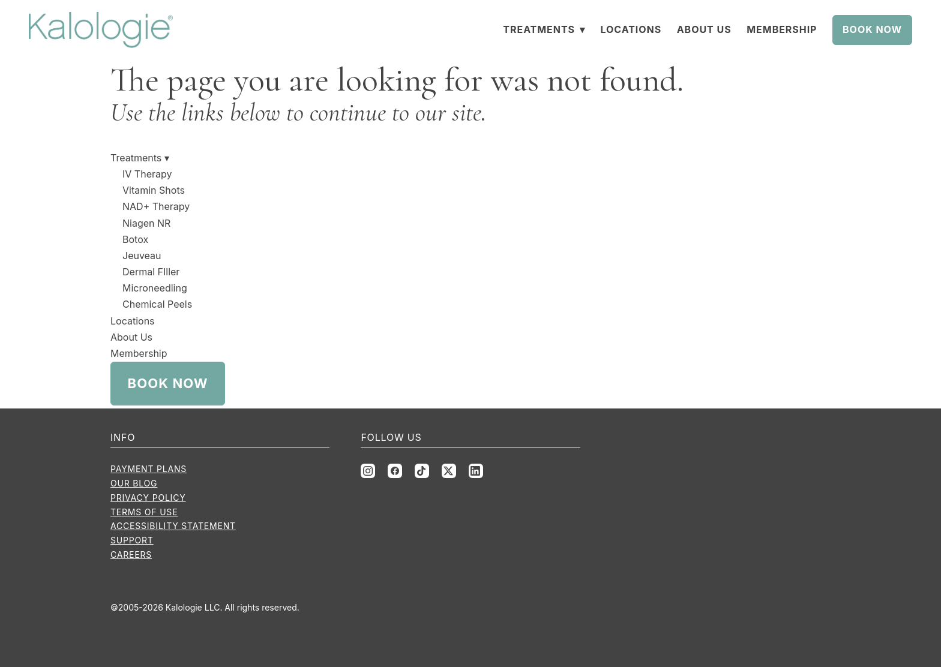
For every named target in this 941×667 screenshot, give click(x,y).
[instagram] (368, 471)
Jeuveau (141, 256)
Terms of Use (144, 512)
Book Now (872, 29)
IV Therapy (147, 174)
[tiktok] (422, 471)
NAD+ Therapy (156, 206)
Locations (630, 29)
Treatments (544, 29)
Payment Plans (148, 469)
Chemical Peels (157, 304)
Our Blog (133, 483)
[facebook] (395, 471)
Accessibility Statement (173, 526)
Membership (782, 29)
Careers (131, 554)
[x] (449, 471)
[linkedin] (476, 471)
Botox (135, 239)
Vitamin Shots (153, 190)
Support (132, 540)
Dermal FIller (150, 272)
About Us (704, 29)
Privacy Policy (148, 497)
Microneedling (154, 288)
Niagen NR (146, 223)
